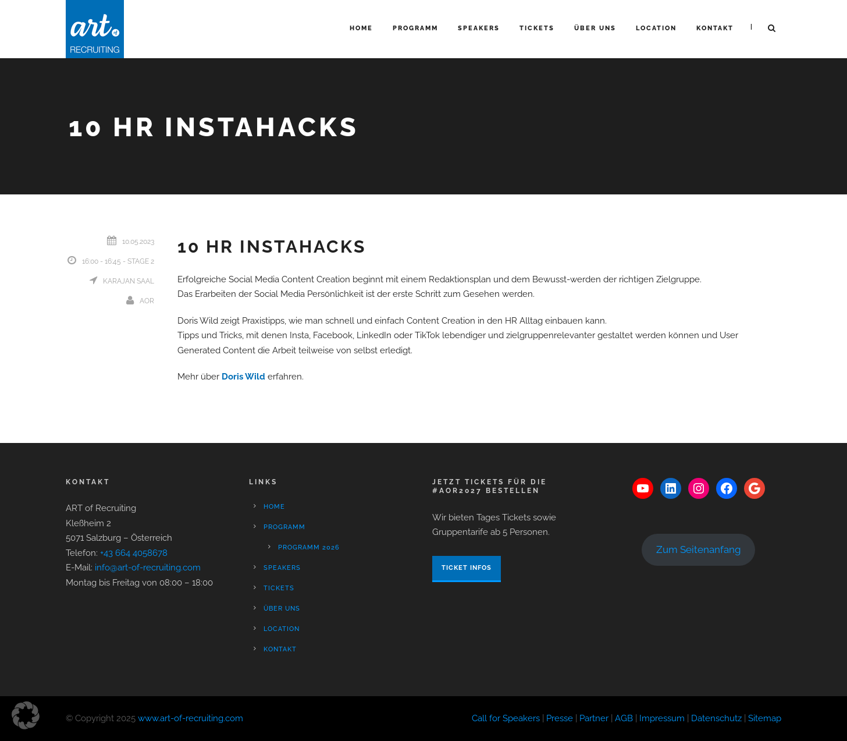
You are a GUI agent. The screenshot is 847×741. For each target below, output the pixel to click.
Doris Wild (243, 376)
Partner (593, 718)
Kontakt (715, 28)
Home (361, 28)
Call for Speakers (506, 718)
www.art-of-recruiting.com (190, 718)
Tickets (536, 28)
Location (656, 28)
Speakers (479, 28)
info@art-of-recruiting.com (148, 567)
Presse (559, 718)
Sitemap (764, 718)
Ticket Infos (467, 568)
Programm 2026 (309, 547)
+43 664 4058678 (134, 553)
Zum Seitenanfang (698, 549)
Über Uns (595, 28)
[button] (25, 715)
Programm (415, 28)
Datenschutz (716, 718)
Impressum (662, 718)
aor (147, 301)
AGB (624, 718)
